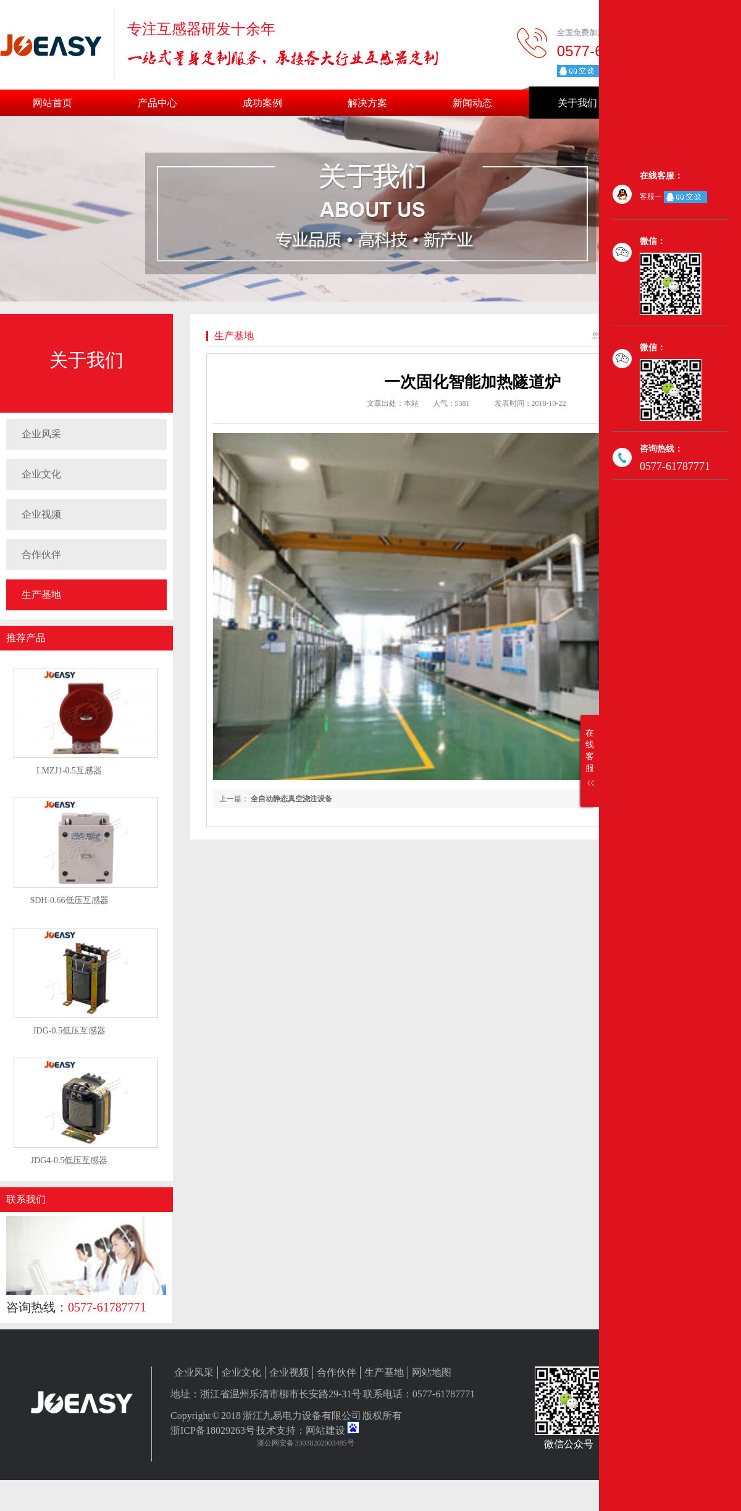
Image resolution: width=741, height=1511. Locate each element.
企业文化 (41, 474)
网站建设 (325, 1430)
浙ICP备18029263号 (212, 1430)
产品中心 (157, 103)
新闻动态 (472, 103)
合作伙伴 (41, 554)
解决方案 (367, 103)
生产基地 (41, 594)
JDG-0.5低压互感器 (69, 1030)
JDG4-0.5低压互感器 (69, 1160)
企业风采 (41, 434)
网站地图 (431, 1372)
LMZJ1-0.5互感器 (69, 770)
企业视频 (41, 514)
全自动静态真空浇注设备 (291, 798)
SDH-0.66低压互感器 (69, 900)
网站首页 (52, 103)
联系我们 (26, 1199)
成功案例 (262, 103)
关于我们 (577, 103)
